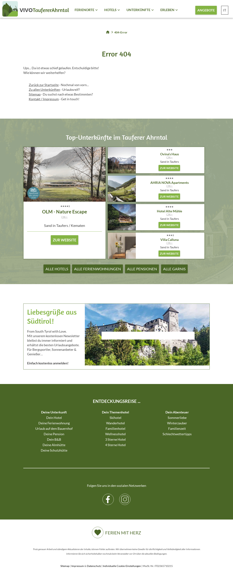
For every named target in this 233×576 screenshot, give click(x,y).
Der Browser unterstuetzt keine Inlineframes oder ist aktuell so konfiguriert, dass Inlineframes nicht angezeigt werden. (148, 345)
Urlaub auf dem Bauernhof (54, 429)
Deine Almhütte (54, 445)
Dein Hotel (54, 418)
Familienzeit (177, 429)
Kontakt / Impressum (44, 99)
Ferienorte (84, 10)
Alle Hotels (57, 269)
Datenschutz (94, 565)
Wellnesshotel (115, 434)
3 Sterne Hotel (115, 439)
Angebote (206, 10)
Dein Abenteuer (177, 412)
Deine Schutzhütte (54, 450)
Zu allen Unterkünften (44, 90)
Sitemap (35, 94)
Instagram (125, 497)
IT (224, 10)
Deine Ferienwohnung (54, 423)
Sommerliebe (177, 418)
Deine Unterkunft (54, 412)
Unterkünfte (138, 10)
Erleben (167, 10)
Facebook (108, 497)
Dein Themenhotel (115, 412)
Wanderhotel (115, 423)
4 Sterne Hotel (115, 445)
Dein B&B (54, 439)
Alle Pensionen (142, 269)
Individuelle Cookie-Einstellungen (122, 565)
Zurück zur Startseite (44, 85)
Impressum (77, 565)
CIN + (64, 217)
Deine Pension (54, 434)
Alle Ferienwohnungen (97, 269)
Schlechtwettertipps (177, 434)
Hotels (110, 10)
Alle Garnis (174, 269)
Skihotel (115, 418)
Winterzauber (177, 423)
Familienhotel (115, 429)
